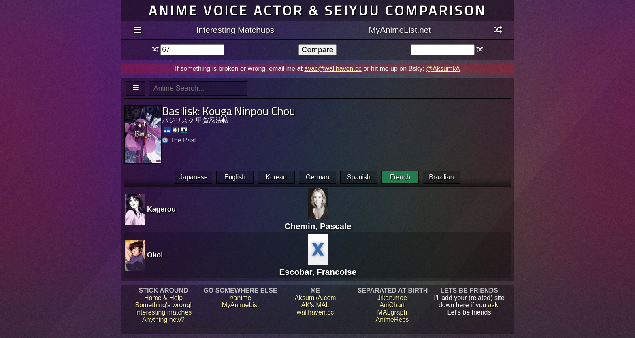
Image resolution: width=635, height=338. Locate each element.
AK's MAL (315, 305)
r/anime (240, 297)
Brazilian (441, 177)
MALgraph (392, 312)
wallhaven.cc (315, 312)
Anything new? (163, 319)
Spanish (359, 177)
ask (493, 305)
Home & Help (163, 297)
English (234, 177)
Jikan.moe (392, 297)
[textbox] (192, 49)
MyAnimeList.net (400, 29)
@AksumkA (443, 68)
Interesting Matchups (235, 29)
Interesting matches (163, 312)
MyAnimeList (240, 305)
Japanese (193, 177)
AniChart (392, 305)
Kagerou (161, 209)
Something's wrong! (163, 305)
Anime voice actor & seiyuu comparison (317, 10)
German (317, 177)
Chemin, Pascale (317, 221)
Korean (276, 177)
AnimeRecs (392, 319)
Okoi (155, 255)
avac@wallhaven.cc (333, 68)
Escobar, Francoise (317, 266)
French (400, 177)
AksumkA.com (315, 297)
